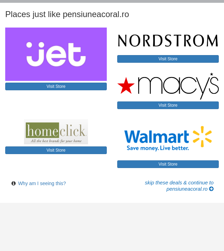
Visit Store (56, 86)
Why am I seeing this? (42, 183)
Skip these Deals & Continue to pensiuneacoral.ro (179, 186)
